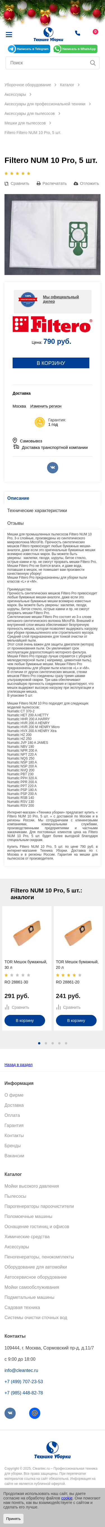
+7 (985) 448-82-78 (23, 1392)
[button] (39, 1043)
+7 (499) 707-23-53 (23, 1381)
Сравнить (20, 183)
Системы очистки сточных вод (35, 1317)
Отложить (89, 183)
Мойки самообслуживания (31, 1287)
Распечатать (55, 183)
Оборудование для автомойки (35, 1267)
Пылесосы (15, 1196)
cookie (67, 1498)
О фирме (14, 1095)
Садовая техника (22, 1307)
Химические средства (27, 1236)
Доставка (14, 1105)
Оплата (12, 1115)
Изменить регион (45, 406)
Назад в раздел (18, 1064)
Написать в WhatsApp (78, 49)
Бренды (12, 1145)
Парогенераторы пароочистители (39, 1206)
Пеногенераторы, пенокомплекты (39, 1257)
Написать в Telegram (32, 49)
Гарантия (14, 1125)
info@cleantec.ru (21, 1370)
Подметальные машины (29, 1297)
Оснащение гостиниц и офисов (36, 1226)
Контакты (14, 1135)
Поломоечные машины (28, 1216)
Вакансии (14, 1155)
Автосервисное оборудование (35, 1277)
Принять (13, 1519)
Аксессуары (16, 1246)
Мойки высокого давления (31, 1186)
